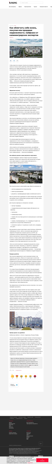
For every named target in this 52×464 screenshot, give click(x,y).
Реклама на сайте (22, 417)
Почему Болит (38, 417)
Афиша (20, 6)
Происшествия (27, 6)
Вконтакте (29, 432)
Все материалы (12, 6)
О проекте (12, 418)
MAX (27, 434)
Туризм (35, 6)
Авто (10, 425)
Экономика (11, 428)
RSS (27, 439)
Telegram (28, 433)
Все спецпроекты (30, 422)
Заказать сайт (30, 417)
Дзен (28, 438)
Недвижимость (19, 370)
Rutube (28, 436)
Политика (11, 426)
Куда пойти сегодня (13, 433)
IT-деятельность (19, 418)
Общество (11, 424)
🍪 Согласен (42, 460)
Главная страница (13, 417)
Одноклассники (30, 435)
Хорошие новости (44, 6)
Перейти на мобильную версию (15, 445)
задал (30, 365)
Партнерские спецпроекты (32, 423)
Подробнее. (30, 462)
